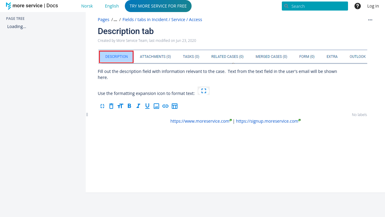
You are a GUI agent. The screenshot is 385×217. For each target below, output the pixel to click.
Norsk (87, 6)
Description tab (126, 31)
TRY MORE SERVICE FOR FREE (158, 6)
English (112, 6)
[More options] (370, 19)
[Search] (315, 6)
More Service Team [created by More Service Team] (131, 40)
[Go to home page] (33, 6)
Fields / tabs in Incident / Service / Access (162, 19)
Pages (103, 19)
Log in (373, 6)
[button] (115, 19)
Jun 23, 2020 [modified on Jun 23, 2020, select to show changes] (186, 40)
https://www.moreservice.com (200, 121)
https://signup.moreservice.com (268, 121)
